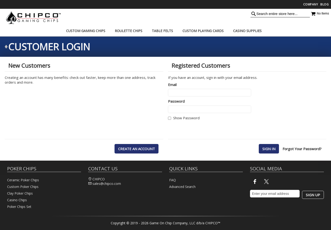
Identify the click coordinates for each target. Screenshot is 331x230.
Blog (324, 4)
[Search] (253, 13)
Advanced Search (182, 186)
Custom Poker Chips (22, 186)
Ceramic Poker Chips (23, 180)
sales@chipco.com (106, 183)
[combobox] (280, 13)
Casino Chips (17, 200)
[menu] (165, 30)
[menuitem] (85, 30)
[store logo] (32, 17)
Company (310, 4)
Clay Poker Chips (20, 193)
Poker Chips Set (19, 206)
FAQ (172, 180)
